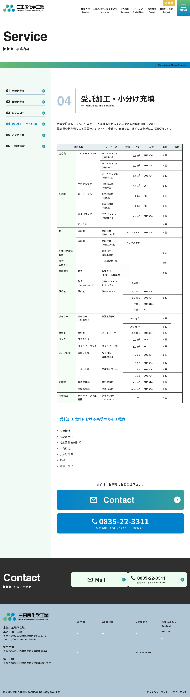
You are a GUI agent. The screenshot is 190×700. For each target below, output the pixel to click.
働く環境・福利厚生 (173, 644)
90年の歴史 (143, 646)
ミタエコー (15, 113)
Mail (96, 581)
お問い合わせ (166, 10)
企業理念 (109, 632)
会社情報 (125, 10)
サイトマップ (180, 694)
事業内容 (85, 10)
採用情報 (152, 10)
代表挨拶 (142, 632)
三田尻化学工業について (105, 10)
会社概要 (142, 636)
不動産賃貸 (15, 146)
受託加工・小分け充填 (21, 124)
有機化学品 (15, 102)
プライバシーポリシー (158, 694)
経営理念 (142, 641)
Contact (112, 500)
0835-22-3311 (18, 642)
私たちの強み (111, 636)
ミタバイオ (15, 135)
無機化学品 (15, 91)
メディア (139, 10)
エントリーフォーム (173, 654)
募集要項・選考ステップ (175, 649)
